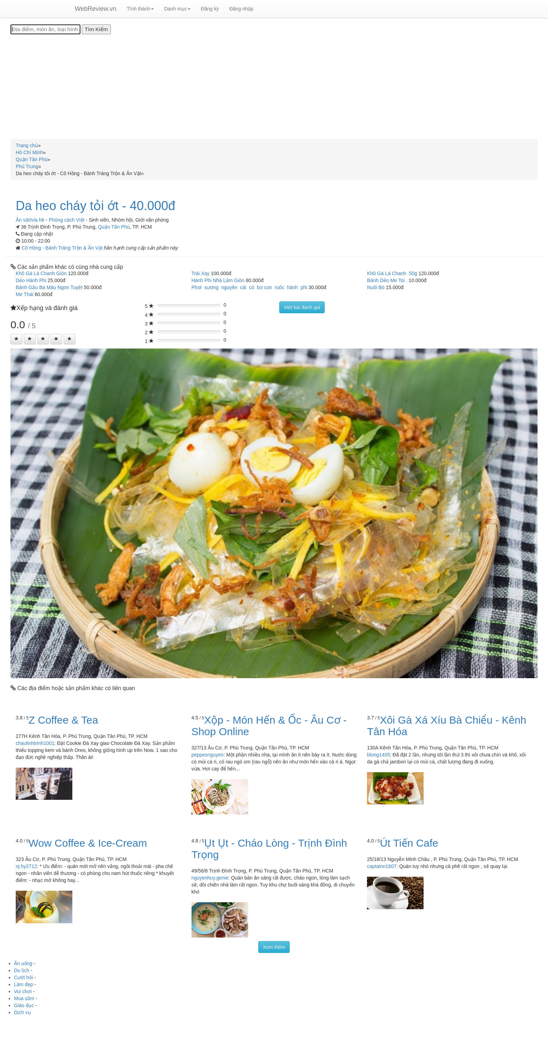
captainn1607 (381, 866)
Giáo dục (24, 1005)
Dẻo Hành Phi (31, 280)
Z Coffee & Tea (63, 720)
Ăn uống (23, 963)
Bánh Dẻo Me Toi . (387, 280)
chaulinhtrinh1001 (35, 743)
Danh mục (177, 9)
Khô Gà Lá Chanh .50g (392, 273)
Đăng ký (210, 9)
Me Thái (24, 294)
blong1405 (378, 755)
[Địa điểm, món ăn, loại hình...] (45, 29)
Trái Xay (201, 273)
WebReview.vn (95, 8)
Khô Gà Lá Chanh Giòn (41, 273)
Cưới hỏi (23, 977)
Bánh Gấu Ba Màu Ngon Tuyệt (49, 287)
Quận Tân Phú (114, 227)
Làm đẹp (23, 984)
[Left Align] (16, 339)
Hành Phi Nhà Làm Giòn (218, 280)
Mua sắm (24, 998)
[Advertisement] (274, 87)
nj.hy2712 (26, 866)
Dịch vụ (22, 1012)
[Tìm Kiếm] (96, 29)
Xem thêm (274, 947)
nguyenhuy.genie (210, 878)
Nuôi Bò (375, 287)
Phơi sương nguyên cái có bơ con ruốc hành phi (249, 287)
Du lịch (21, 970)
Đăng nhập (241, 9)
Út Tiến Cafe (409, 843)
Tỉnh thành (140, 9)
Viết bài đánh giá (302, 307)
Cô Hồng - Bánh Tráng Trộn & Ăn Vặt (63, 248)
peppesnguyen (208, 755)
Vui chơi (23, 991)
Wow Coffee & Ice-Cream (88, 843)
